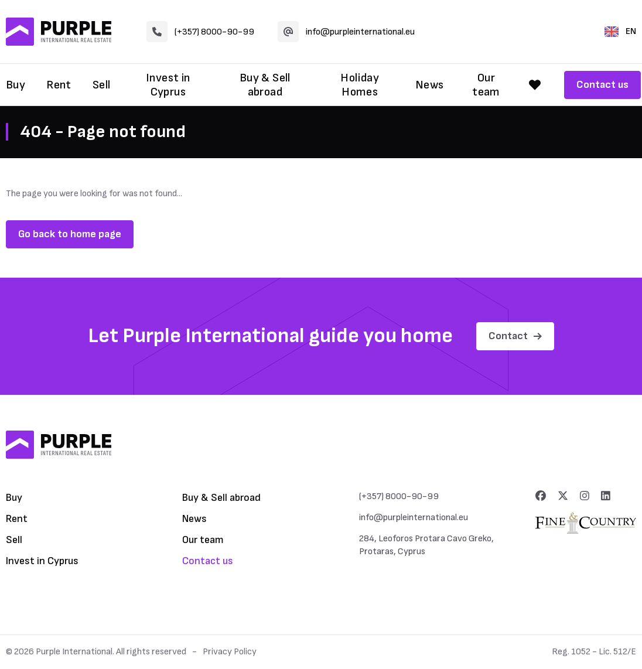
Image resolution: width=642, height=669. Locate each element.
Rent (58, 85)
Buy (15, 85)
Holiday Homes (359, 85)
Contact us (602, 84)
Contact (515, 336)
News (429, 85)
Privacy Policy (230, 651)
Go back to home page (69, 234)
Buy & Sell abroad (265, 85)
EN (620, 31)
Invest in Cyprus (168, 85)
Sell (102, 85)
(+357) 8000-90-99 (200, 31)
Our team (486, 85)
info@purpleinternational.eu (346, 31)
